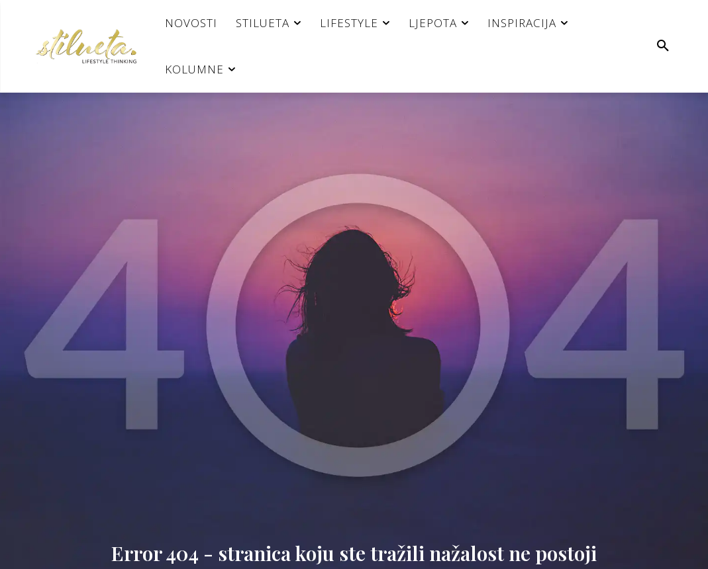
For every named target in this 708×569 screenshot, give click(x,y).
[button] (663, 46)
